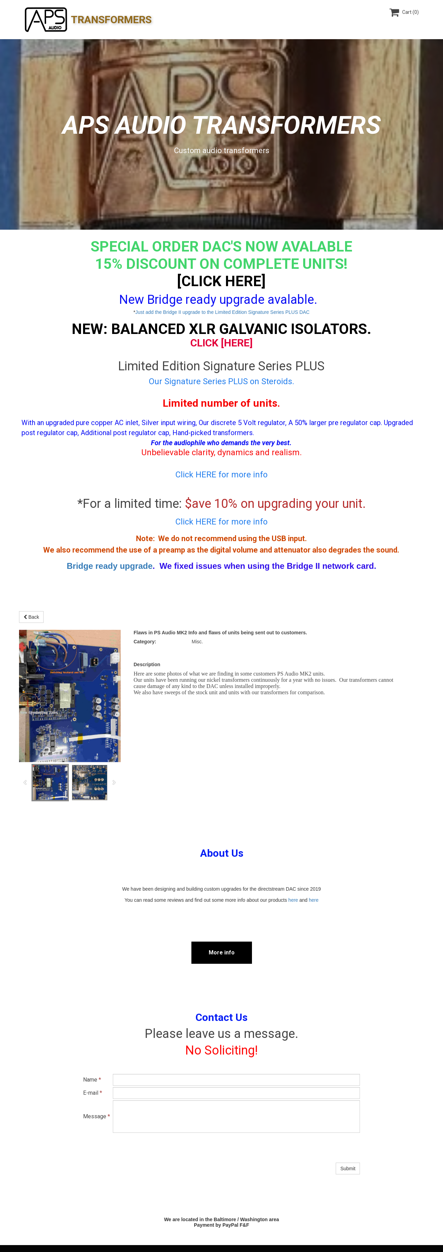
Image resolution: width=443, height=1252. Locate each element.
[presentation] (165, 1147)
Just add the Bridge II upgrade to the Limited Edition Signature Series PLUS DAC (222, 312)
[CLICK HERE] (221, 281)
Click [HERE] (221, 343)
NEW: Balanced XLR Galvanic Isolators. (221, 328)
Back (31, 617)
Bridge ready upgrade (110, 566)
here (293, 900)
